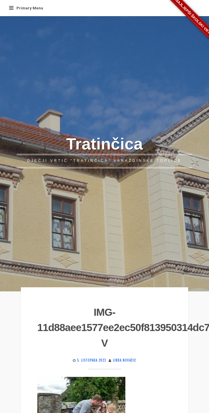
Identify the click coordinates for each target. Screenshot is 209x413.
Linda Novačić (124, 360)
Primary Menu (26, 8)
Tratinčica (104, 144)
